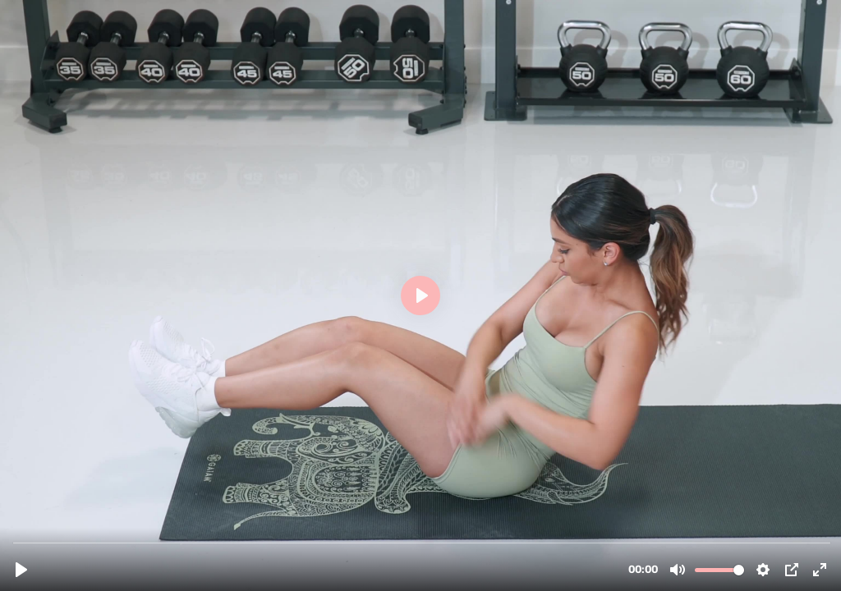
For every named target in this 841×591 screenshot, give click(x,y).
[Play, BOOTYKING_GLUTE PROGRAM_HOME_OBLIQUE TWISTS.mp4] (21, 570)
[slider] (422, 542)
